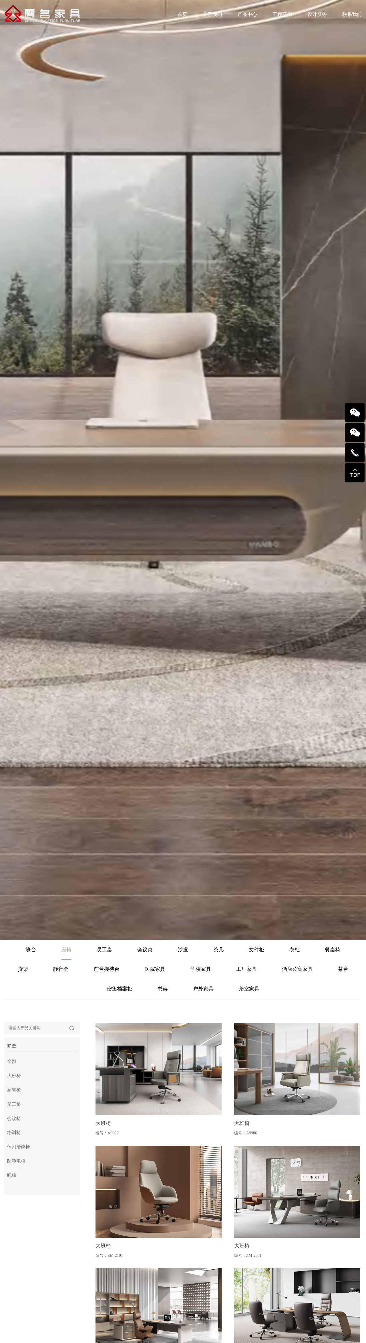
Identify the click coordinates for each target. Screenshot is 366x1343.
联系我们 (352, 14)
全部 (11, 1231)
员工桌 (104, 950)
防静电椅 (16, 1330)
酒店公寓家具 (297, 969)
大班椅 (14, 1245)
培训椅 (14, 1302)
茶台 (343, 969)
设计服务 (317, 14)
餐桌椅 (332, 950)
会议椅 (14, 1288)
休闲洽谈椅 (18, 1316)
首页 (182, 14)
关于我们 (212, 14)
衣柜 (294, 950)
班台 (31, 950)
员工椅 (14, 1273)
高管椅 (14, 1259)
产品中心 (247, 14)
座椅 (66, 950)
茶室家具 (249, 989)
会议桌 (145, 950)
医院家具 (155, 969)
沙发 (183, 950)
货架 (23, 969)
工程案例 (282, 14)
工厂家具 (246, 969)
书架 (163, 989)
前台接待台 (107, 969)
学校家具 (200, 969)
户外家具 (203, 989)
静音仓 (61, 969)
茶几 (218, 950)
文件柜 (256, 950)
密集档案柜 (119, 989)
